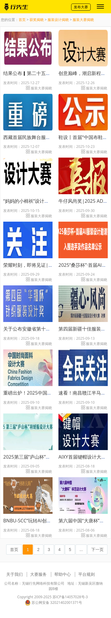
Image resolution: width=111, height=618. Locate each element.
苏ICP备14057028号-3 (70, 596)
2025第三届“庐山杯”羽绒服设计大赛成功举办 (50, 457)
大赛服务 (38, 574)
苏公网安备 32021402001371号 (53, 603)
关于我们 (14, 574)
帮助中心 (62, 574)
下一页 (97, 549)
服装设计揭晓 (58, 19)
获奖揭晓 (37, 19)
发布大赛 (81, 6)
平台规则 (86, 574)
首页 (22, 19)
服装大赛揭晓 (83, 19)
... (81, 549)
